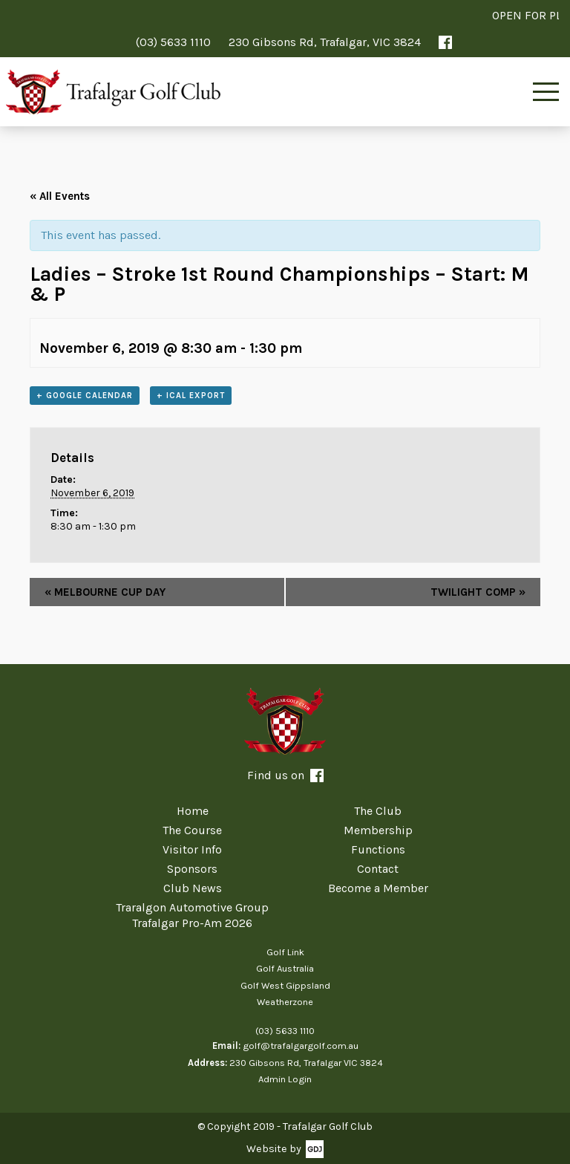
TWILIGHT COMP (477, 592)
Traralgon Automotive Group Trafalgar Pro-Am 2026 (192, 915)
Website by (273, 1148)
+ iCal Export (191, 395)
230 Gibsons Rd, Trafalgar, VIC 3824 (325, 42)
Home (193, 811)
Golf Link (285, 951)
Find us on (285, 775)
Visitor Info (192, 849)
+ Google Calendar (84, 395)
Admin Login (285, 1079)
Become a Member (378, 888)
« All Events (60, 196)
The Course (192, 830)
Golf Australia (285, 968)
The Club (378, 811)
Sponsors (192, 869)
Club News (192, 888)
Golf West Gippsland (285, 985)
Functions (378, 849)
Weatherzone (285, 1001)
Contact (378, 869)
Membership (378, 830)
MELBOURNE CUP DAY (105, 592)
